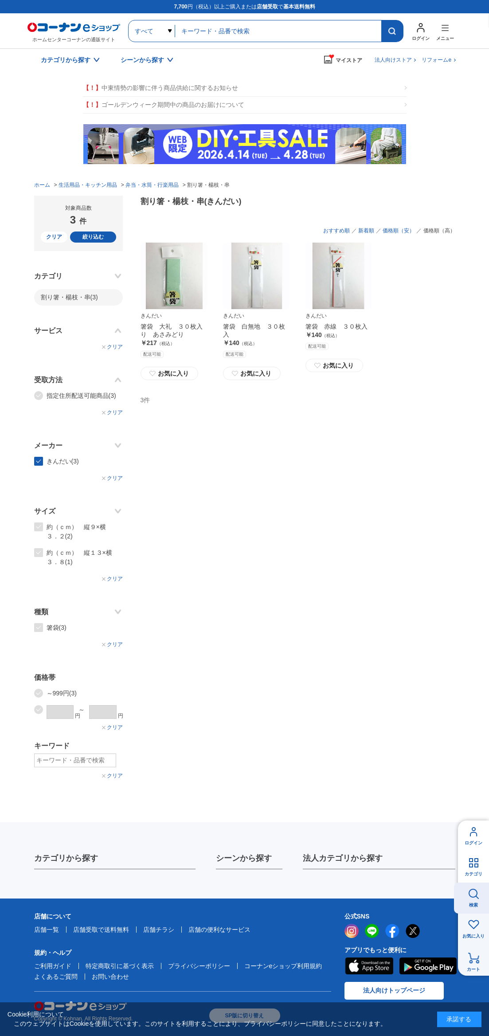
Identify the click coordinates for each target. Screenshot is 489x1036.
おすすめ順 (336, 231)
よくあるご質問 (56, 976)
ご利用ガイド (52, 966)
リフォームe (436, 60)
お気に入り (169, 373)
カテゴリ (473, 873)
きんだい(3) (63, 461)
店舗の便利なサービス (219, 929)
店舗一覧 (46, 929)
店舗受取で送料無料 (101, 929)
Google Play (428, 966)
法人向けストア (393, 60)
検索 (473, 905)
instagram (351, 931)
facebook (392, 931)
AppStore (368, 966)
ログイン (473, 842)
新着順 (366, 231)
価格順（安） (399, 231)
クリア (54, 237)
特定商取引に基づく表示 (120, 966)
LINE (372, 931)
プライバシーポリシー (199, 966)
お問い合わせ (110, 976)
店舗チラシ (158, 929)
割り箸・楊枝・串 (69, 297)
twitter (413, 931)
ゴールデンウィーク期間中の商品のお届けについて (163, 105)
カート (473, 969)
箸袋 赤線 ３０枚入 (336, 326)
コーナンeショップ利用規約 (283, 966)
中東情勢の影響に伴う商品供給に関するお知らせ (160, 88)
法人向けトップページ (394, 990)
